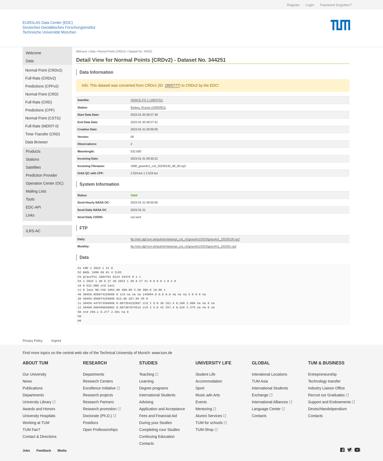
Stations (32, 159)
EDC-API (33, 207)
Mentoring (203, 409)
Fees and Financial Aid (158, 416)
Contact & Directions (40, 436)
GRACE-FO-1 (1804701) (147, 100)
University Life (213, 363)
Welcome (33, 53)
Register (293, 5)
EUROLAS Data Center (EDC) (48, 22)
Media (61, 450)
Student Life (205, 374)
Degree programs (153, 388)
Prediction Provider (41, 175)
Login (310, 5)
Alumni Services (208, 416)
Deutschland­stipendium (327, 409)
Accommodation (208, 381)
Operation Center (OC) (45, 183)
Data (30, 61)
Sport (199, 388)
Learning (146, 381)
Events (201, 402)
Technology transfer (324, 381)
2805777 (172, 85)
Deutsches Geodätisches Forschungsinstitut (59, 27)
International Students (157, 395)
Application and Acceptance (162, 409)
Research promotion (99, 409)
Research (95, 363)
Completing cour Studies (159, 429)
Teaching (146, 374)
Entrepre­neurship (322, 374)
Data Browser (36, 142)
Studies (148, 363)
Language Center (266, 409)
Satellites (33, 167)
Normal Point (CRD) (41, 94)
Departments (33, 395)
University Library (37, 402)
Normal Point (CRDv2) (43, 70)
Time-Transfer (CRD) (42, 134)
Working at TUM (36, 423)
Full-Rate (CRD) (38, 102)
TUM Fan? (31, 429)
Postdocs (90, 423)
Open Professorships (100, 429)
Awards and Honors (39, 409)
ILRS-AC (33, 231)
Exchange (260, 395)
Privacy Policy (33, 341)
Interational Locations (269, 374)
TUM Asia (260, 381)
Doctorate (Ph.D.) (97, 416)
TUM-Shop (204, 429)
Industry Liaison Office (326, 388)
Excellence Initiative (99, 388)
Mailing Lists (36, 191)
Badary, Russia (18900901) (148, 107)
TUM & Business (326, 363)
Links (30, 215)
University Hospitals (39, 416)
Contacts (146, 443)
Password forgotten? (336, 5)
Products (33, 151)
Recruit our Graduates (326, 395)
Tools (30, 199)
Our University (34, 374)
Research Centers (98, 381)
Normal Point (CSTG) (43, 118)
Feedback (43, 450)
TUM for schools (209, 423)
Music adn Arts (207, 395)
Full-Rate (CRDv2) (40, 78)
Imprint (56, 341)
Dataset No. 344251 (140, 51)
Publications (33, 388)
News (27, 381)
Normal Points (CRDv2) (112, 51)
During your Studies (155, 423)
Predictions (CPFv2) (42, 86)
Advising (146, 402)
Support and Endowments (329, 402)
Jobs (26, 450)
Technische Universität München (49, 32)
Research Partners (98, 402)
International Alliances (270, 402)
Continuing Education (156, 436)
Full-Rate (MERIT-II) (42, 126)
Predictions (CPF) (40, 110)
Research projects (98, 395)
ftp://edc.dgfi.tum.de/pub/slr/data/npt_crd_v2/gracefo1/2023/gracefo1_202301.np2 (183, 246)
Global (261, 363)
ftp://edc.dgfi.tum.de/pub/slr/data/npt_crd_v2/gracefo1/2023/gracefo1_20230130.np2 (185, 239)
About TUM (35, 363)
